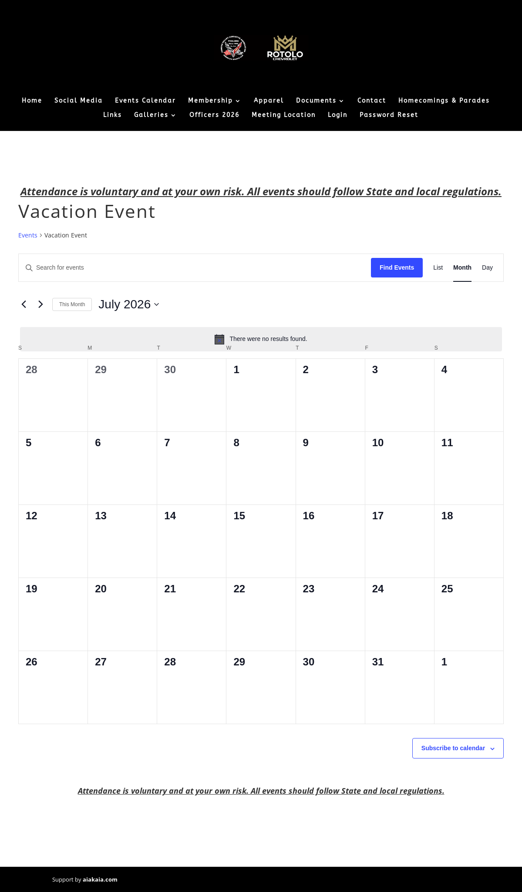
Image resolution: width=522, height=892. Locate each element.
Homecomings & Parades (444, 101)
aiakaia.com (100, 879)
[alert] (261, 339)
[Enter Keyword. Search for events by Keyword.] (195, 267)
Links (112, 115)
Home (32, 101)
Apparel (269, 101)
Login (337, 115)
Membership (210, 101)
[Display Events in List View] (438, 267)
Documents (316, 101)
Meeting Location (284, 115)
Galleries (151, 115)
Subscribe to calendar (453, 748)
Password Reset (389, 115)
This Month (72, 304)
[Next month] (40, 304)
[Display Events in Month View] (462, 267)
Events (27, 235)
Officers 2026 (214, 115)
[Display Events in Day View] (487, 267)
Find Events (397, 267)
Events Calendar (145, 101)
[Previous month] (23, 304)
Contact (371, 101)
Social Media (78, 101)
